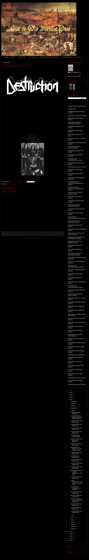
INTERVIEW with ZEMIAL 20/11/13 (77, 384)
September (74, 408)
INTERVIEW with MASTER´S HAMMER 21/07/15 (75, 242)
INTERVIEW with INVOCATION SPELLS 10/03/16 (76, 234)
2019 (71, 397)
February (73, 526)
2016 (71, 533)
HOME (6, 57)
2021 (71, 392)
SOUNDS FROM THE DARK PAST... (76, 421)
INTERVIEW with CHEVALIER (75, 456)
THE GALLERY (33, 57)
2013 (71, 540)
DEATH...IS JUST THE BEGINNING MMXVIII (76, 440)
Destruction (10, 184)
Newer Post (6, 233)
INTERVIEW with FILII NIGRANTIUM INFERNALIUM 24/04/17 (75, 189)
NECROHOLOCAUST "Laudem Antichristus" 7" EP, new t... (76, 472)
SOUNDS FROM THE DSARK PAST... (76, 512)
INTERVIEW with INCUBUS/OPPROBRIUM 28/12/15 (77, 217)
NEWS (13, 57)
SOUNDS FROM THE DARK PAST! (22, 184)
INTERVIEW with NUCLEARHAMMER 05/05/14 (75, 286)
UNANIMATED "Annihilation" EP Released (76, 488)
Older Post (60, 233)
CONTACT (78, 57)
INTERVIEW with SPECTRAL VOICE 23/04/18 (75, 335)
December (74, 401)
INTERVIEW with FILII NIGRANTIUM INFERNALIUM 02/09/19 (75, 183)
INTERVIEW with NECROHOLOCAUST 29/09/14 (76, 266)
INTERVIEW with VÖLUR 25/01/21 (77, 377)
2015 (71, 536)
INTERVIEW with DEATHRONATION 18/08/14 (75, 159)
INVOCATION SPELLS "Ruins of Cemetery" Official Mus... (76, 500)
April (72, 522)
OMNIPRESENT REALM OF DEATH (49, 57)
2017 (71, 531)
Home (33, 233)
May (72, 520)
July (72, 515)
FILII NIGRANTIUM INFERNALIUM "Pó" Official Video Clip (76, 417)
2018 (71, 399)
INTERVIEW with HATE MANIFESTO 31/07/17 (74, 205)
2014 (71, 538)
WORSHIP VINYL (67, 57)
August (73, 410)
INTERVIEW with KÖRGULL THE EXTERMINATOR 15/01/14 (76, 238)
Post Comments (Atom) (35, 237)
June (72, 517)
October (73, 406)
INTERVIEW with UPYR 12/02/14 (76, 355)
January (73, 528)
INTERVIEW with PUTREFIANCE (75, 436)
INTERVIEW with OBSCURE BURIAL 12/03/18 (75, 294)
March (73, 524)
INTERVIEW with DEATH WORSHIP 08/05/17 (74, 147)
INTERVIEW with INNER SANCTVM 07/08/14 (74, 221)
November (74, 403)
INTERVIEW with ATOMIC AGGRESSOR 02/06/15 (74, 123)
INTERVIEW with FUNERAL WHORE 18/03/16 (75, 193)
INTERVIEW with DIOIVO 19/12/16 (77, 167)
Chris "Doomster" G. (75, 72)
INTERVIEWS (21, 57)
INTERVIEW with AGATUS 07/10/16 (77, 115)
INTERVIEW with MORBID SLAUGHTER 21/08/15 (74, 254)
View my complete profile (74, 76)
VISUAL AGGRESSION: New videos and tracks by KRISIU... (77, 482)
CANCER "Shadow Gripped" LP (76, 413)
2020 (71, 395)
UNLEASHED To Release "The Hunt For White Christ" (76, 449)
